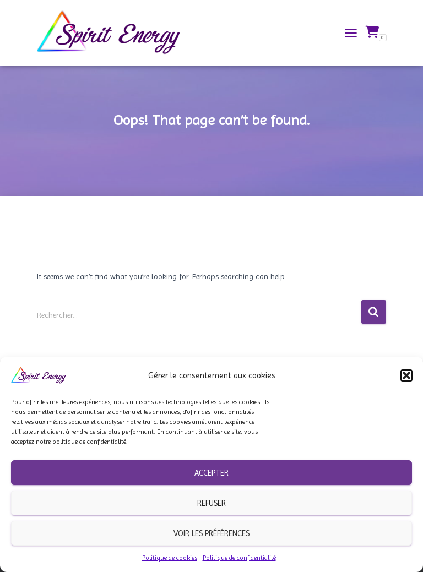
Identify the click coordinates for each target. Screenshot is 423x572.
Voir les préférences (211, 533)
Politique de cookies (169, 558)
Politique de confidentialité (239, 558)
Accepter (211, 473)
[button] (406, 375)
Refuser (211, 503)
